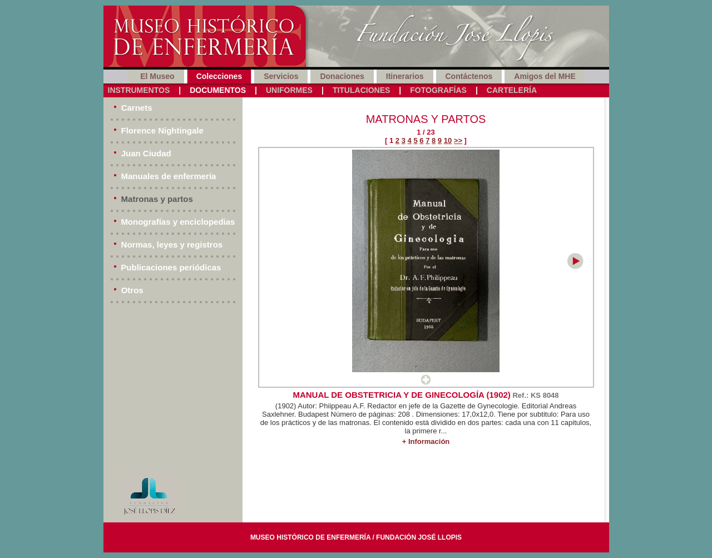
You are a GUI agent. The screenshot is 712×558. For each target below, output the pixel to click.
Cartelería (512, 90)
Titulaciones (361, 90)
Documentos (218, 90)
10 (448, 140)
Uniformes (289, 90)
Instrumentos (139, 90)
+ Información (426, 441)
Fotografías (438, 90)
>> (458, 140)
